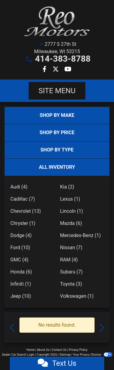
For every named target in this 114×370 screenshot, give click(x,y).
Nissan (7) (71, 247)
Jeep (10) (20, 296)
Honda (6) (21, 272)
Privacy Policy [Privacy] (78, 349)
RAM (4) (69, 260)
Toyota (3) (71, 284)
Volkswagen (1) (77, 296)
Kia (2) (67, 187)
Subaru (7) (71, 272)
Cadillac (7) (22, 199)
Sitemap (65, 354)
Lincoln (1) (71, 211)
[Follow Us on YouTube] (68, 70)
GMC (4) (19, 260)
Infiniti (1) (20, 284)
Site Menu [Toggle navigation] (57, 91)
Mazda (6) (71, 223)
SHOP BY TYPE (57, 150)
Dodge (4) (21, 235)
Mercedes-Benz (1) (80, 235)
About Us (43, 349)
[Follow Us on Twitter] (56, 70)
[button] (13, 327)
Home (30, 349)
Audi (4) (18, 187)
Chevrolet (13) (25, 211)
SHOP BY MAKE (57, 115)
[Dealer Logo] (57, 21)
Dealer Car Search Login (18, 354)
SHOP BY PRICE (57, 132)
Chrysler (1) (22, 223)
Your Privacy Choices (92, 354)
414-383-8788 (63, 59)
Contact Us (59, 349)
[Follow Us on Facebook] (45, 70)
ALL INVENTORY (57, 167)
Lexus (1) (70, 199)
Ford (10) (20, 247)
